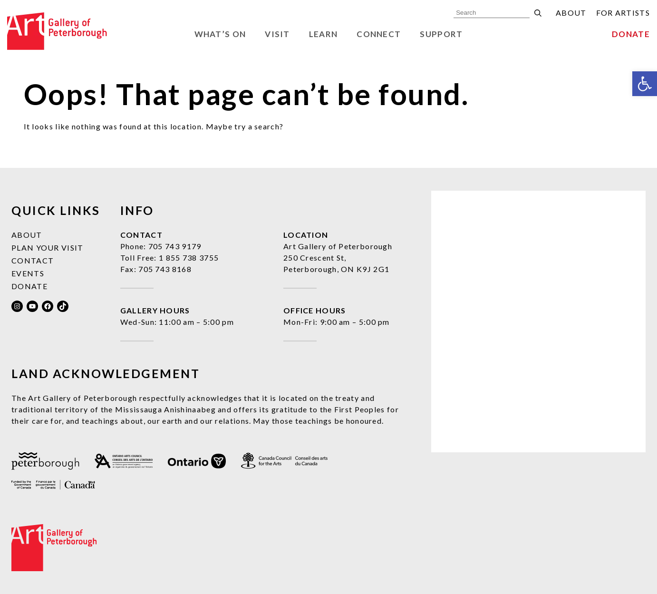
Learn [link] (323, 34)
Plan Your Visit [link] (47, 247)
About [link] (571, 12)
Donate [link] (631, 34)
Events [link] (27, 273)
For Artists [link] (623, 12)
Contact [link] (32, 260)
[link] (644, 83)
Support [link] (441, 34)
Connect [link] (379, 34)
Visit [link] (277, 34)
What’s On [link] (220, 34)
